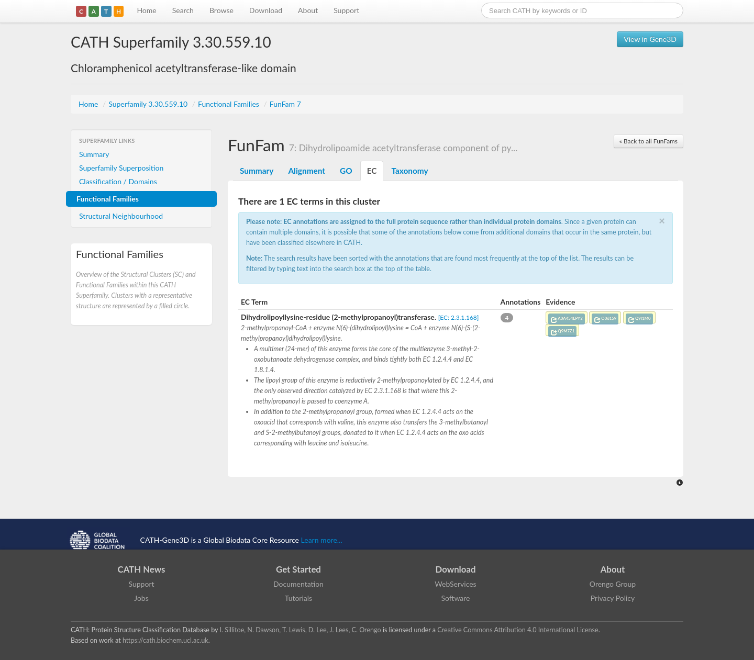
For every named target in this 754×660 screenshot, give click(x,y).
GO (346, 170)
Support (346, 10)
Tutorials (298, 598)
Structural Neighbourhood (121, 215)
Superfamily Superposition (121, 167)
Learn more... (321, 539)
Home (146, 10)
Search (183, 10)
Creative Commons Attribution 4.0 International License (517, 630)
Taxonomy (409, 170)
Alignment (306, 170)
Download (265, 10)
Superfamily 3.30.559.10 (149, 103)
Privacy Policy (613, 598)
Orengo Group (613, 583)
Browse (221, 10)
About (308, 10)
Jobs (141, 598)
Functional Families (229, 103)
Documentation (298, 583)
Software (455, 598)
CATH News (141, 569)
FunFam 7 (285, 103)
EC (372, 170)
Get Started (298, 569)
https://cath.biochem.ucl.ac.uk (165, 640)
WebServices (455, 583)
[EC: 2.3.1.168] (458, 317)
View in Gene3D (650, 39)
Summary (94, 154)
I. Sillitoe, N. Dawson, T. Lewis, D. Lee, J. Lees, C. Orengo (300, 630)
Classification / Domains (118, 181)
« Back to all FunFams (648, 141)
